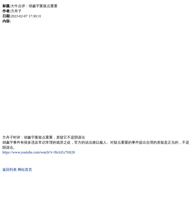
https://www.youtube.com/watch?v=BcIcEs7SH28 (38, 152)
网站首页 (25, 170)
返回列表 (9, 170)
